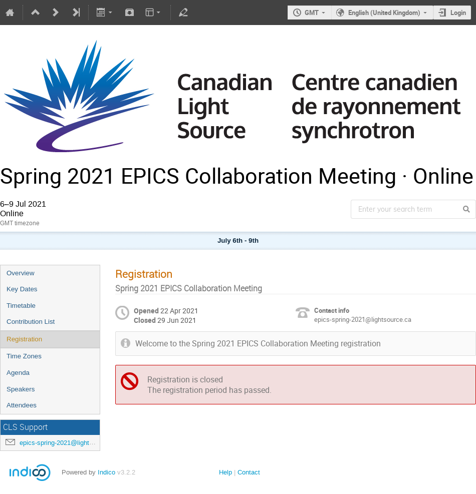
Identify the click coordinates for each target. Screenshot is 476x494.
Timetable (21, 305)
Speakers (21, 389)
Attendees (22, 405)
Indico (106, 472)
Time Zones (24, 356)
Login (458, 12)
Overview (21, 273)
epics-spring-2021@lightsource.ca (69, 442)
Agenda (18, 372)
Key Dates (22, 289)
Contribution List (31, 321)
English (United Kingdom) (384, 12)
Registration (24, 339)
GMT (312, 12)
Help (225, 472)
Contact (248, 472)
